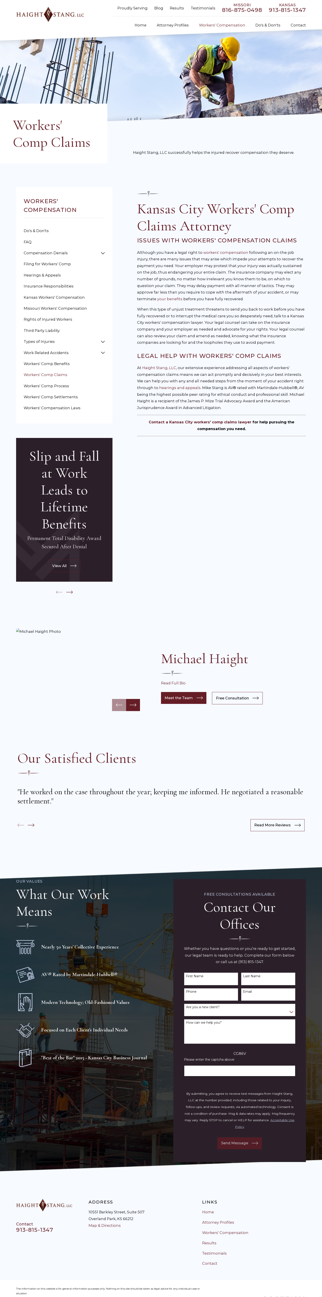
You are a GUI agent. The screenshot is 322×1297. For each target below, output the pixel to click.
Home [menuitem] (140, 25)
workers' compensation (225, 252)
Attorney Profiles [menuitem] (173, 25)
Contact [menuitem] (298, 25)
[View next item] (69, 592)
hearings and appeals (180, 387)
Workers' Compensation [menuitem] (222, 25)
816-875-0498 (242, 10)
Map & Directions (105, 1225)
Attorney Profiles (218, 1222)
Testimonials (203, 8)
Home (208, 1212)
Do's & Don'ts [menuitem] (267, 25)
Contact (209, 1263)
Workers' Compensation (225, 1232)
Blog (158, 8)
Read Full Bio (173, 683)
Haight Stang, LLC (159, 368)
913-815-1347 (287, 10)
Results (177, 8)
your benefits (169, 299)
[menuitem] (64, 230)
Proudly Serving (132, 8)
